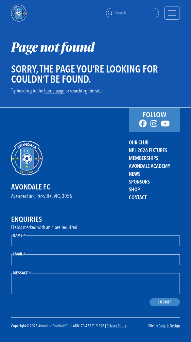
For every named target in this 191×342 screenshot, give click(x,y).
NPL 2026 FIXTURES (148, 150)
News (134, 173)
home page (54, 90)
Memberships (143, 158)
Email (19, 253)
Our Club (138, 142)
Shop (134, 189)
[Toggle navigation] (172, 13)
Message (22, 272)
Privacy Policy (117, 325)
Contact (138, 197)
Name (19, 235)
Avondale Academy (149, 166)
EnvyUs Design (169, 325)
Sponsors (139, 181)
